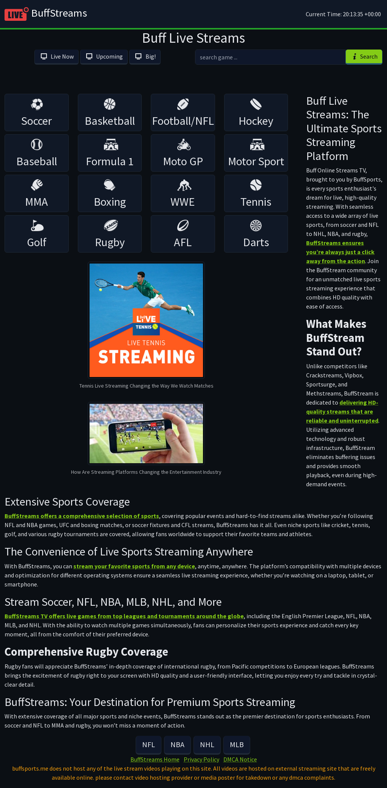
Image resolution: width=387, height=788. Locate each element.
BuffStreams (46, 14)
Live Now (56, 56)
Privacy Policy (201, 759)
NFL (148, 744)
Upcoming (104, 56)
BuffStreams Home (155, 759)
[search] (270, 57)
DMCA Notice (240, 759)
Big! (144, 56)
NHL (207, 744)
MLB (237, 744)
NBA (177, 744)
